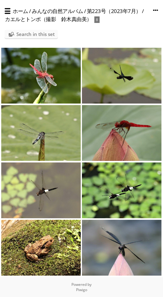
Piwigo (81, 289)
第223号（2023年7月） (114, 11)
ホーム (20, 11)
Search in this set (35, 34)
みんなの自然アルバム (57, 11)
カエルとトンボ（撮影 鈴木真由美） (48, 19)
